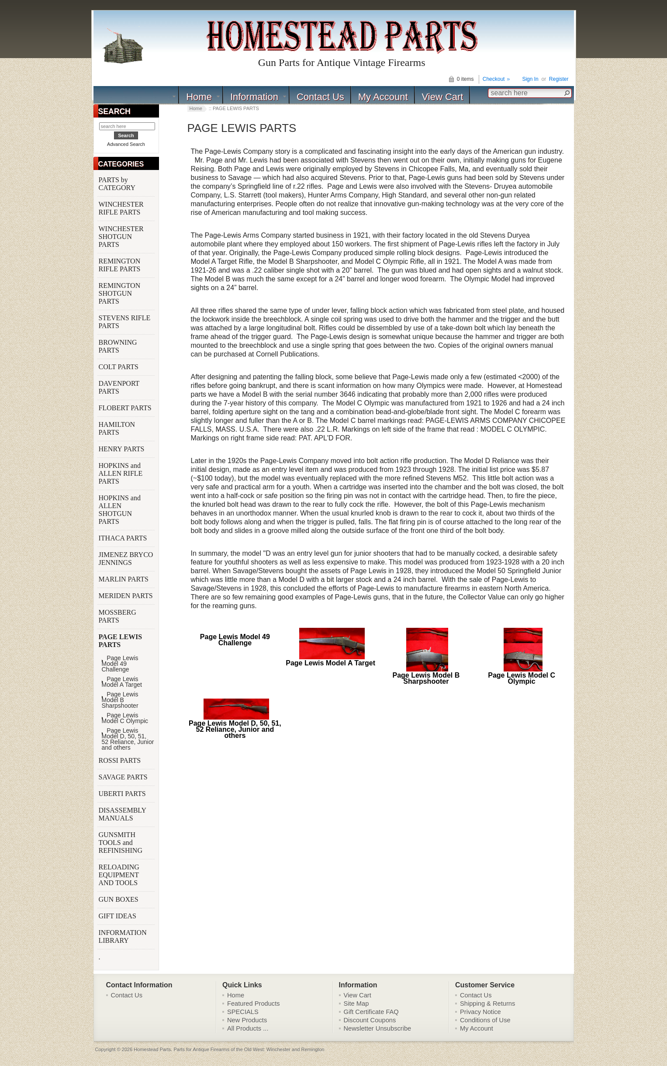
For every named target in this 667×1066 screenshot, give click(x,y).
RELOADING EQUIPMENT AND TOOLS (119, 874)
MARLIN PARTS (124, 579)
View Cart (442, 96)
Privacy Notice (480, 1011)
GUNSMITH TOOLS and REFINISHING (121, 842)
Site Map (356, 1003)
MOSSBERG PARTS (117, 616)
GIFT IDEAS (118, 916)
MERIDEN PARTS (127, 595)
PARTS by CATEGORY (118, 183)
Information (254, 96)
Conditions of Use (485, 1020)
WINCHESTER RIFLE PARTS (121, 208)
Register (559, 79)
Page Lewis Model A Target (122, 682)
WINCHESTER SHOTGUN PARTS (121, 236)
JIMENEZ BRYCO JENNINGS (126, 558)
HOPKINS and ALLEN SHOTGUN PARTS (120, 509)
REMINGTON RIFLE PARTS (120, 265)
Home (199, 96)
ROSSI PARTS (120, 760)
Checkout (494, 79)
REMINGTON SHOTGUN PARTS (120, 293)
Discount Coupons (370, 1020)
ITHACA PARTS (124, 538)
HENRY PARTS (122, 449)
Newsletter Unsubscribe (377, 1028)
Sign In (530, 79)
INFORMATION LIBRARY (123, 936)
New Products (247, 1020)
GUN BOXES (119, 899)
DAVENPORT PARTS (119, 387)
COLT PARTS (118, 366)
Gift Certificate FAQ (371, 1011)
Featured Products (253, 1003)
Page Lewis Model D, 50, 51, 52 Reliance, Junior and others (128, 739)
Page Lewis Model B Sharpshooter (120, 700)
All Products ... (248, 1028)
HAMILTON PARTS (117, 428)
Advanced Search (126, 144)
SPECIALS (243, 1011)
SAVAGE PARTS (124, 777)
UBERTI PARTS (123, 793)
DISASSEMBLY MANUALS (122, 814)
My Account (383, 96)
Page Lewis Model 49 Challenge (120, 663)
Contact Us (320, 96)
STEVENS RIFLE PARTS (125, 321)
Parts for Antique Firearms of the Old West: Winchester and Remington (248, 1049)
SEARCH (114, 111)
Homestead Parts (152, 1049)
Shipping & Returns (487, 1003)
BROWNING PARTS (118, 346)
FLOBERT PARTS (125, 408)
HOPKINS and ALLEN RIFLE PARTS (121, 473)
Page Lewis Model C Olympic (125, 718)
